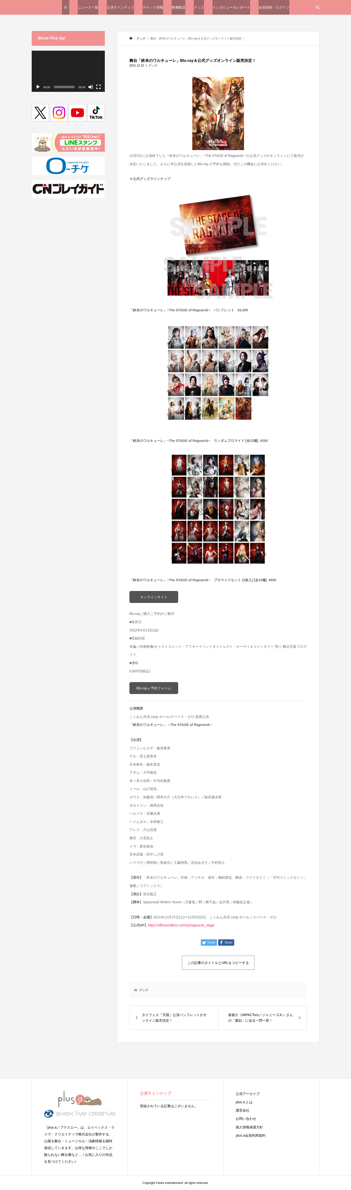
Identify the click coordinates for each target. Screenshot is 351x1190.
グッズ (199, 7)
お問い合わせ (246, 1119)
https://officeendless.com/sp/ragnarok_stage (181, 925)
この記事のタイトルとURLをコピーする (218, 963)
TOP (65, 7)
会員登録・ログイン (274, 7)
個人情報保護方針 (249, 1127)
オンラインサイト (153, 597)
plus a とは (244, 1102)
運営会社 (242, 1110)
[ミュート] (90, 87)
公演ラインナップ (120, 7)
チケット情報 (153, 7)
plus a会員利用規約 (250, 1135)
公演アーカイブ (248, 1094)
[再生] (38, 87)
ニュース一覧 (88, 7)
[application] (68, 71)
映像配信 (178, 7)
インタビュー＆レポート (231, 7)
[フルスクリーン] (98, 87)
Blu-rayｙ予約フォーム (153, 688)
